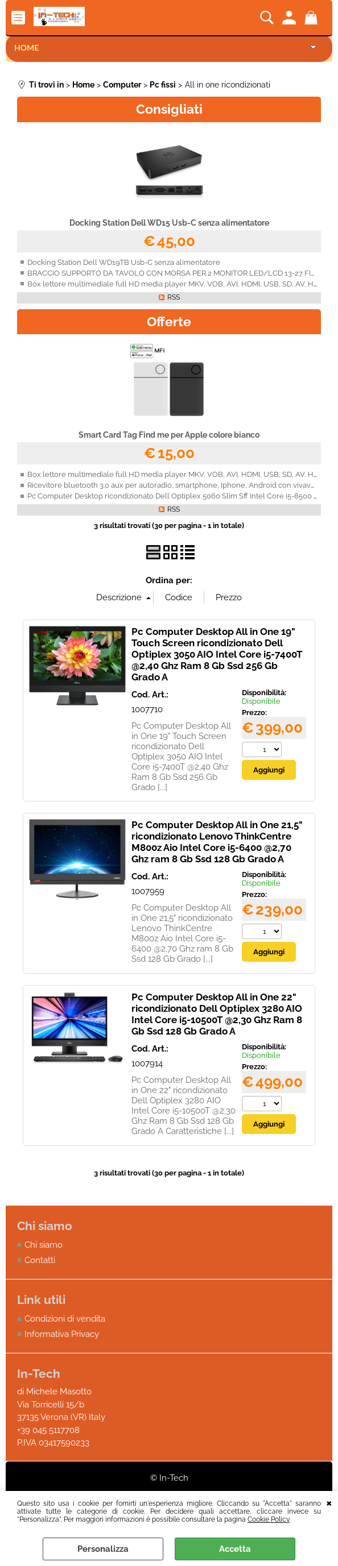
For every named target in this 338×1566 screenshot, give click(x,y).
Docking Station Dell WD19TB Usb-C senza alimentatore (123, 262)
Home (26, 47)
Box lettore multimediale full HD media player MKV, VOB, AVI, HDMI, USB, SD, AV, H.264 (177, 284)
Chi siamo (43, 1245)
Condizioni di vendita (64, 1319)
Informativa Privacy (61, 1334)
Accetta (235, 1549)
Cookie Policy (269, 1519)
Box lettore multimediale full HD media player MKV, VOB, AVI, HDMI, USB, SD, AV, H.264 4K (182, 474)
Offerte (169, 321)
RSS (173, 297)
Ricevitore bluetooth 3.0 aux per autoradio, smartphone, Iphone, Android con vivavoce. (176, 485)
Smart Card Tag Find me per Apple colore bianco (169, 434)
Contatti (39, 1260)
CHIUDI (329, 1502)
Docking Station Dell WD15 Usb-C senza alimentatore (169, 222)
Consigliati (169, 109)
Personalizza (103, 1549)
